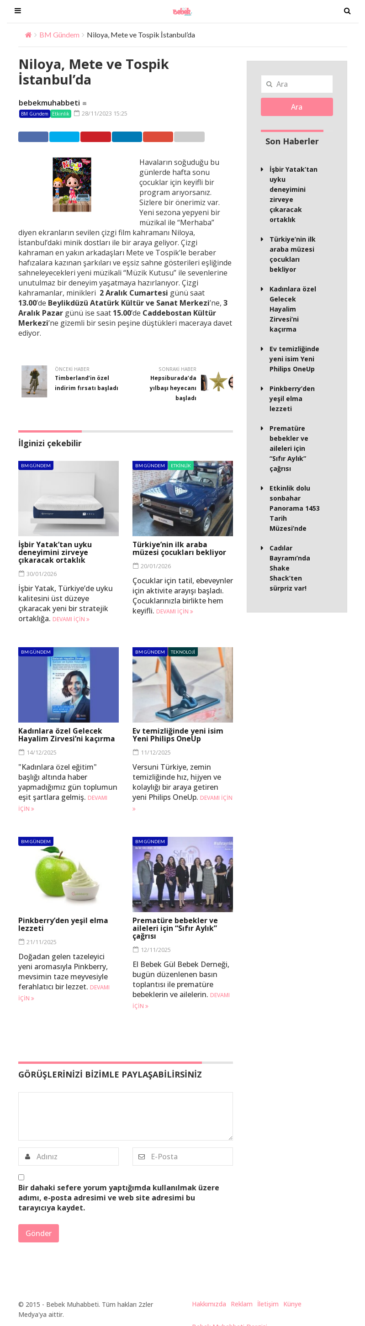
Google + (179, 136)
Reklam (242, 1303)
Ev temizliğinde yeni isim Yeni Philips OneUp (177, 734)
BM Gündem (59, 34)
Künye (292, 1303)
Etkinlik (60, 114)
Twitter (71, 136)
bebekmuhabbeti (49, 103)
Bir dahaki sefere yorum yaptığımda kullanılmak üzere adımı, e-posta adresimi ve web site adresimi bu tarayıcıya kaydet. (118, 1197)
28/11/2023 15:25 (100, 113)
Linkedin (144, 136)
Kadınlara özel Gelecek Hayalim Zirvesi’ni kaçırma (67, 734)
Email (213, 136)
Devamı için (71, 619)
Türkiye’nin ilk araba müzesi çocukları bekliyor (179, 548)
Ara (296, 107)
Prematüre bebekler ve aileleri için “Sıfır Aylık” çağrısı (175, 928)
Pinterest (108, 136)
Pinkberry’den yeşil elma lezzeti (63, 924)
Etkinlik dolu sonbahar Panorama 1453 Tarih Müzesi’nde (295, 508)
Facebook (36, 136)
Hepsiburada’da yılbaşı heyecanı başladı (173, 387)
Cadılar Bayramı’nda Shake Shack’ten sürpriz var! (290, 568)
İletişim (268, 1303)
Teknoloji (183, 651)
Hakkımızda (209, 1303)
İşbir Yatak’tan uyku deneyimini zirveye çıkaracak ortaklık (55, 552)
